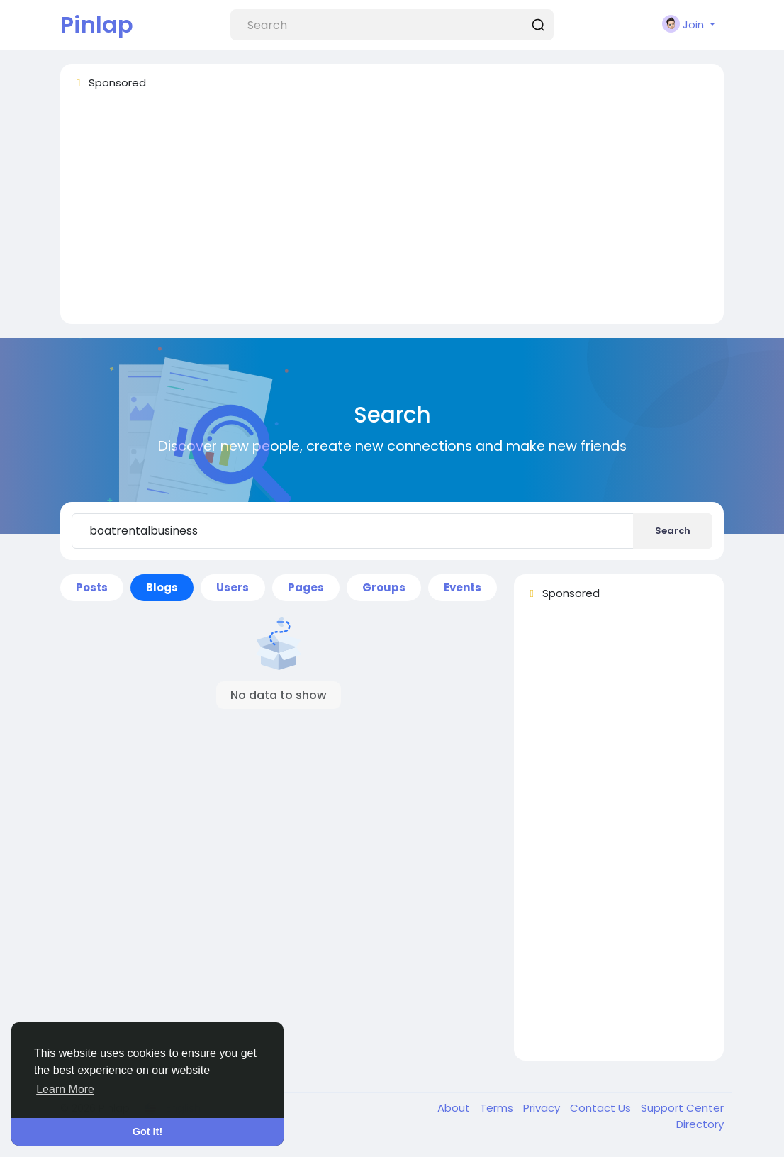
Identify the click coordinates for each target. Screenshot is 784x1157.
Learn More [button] (65, 1089)
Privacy (543, 1107)
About (455, 1107)
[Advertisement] (392, 213)
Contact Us (602, 1107)
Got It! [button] (147, 1131)
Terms (498, 1107)
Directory (700, 1124)
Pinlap (96, 24)
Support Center (682, 1107)
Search (672, 530)
